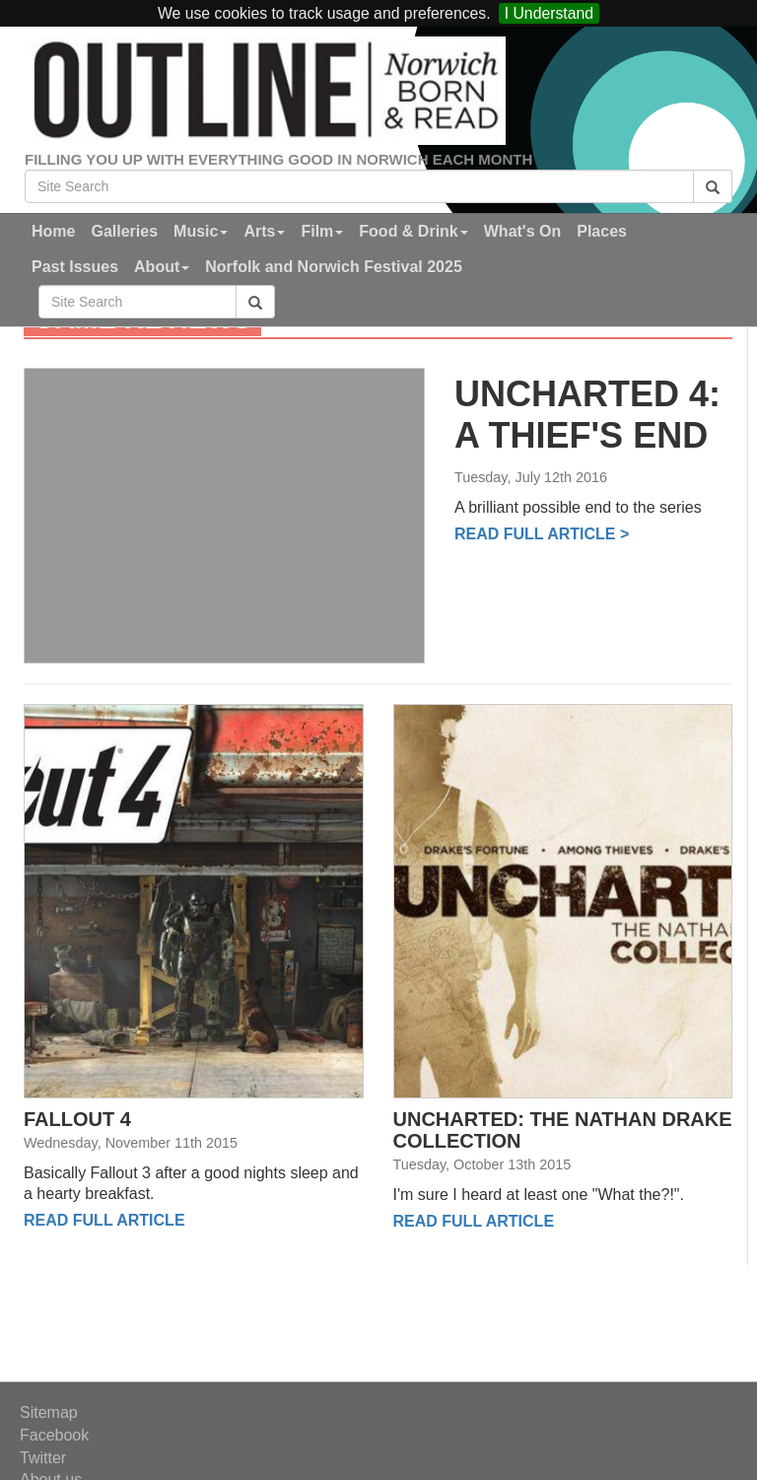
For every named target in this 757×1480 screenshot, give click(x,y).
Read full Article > (541, 534)
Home (53, 231)
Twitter (43, 1457)
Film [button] (322, 231)
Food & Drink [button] (413, 231)
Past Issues (75, 266)
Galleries (124, 231)
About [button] (161, 266)
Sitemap (49, 1412)
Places (602, 231)
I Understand (549, 13)
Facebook (54, 1435)
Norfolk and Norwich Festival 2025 (333, 266)
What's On (522, 231)
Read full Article (104, 1220)
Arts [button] (264, 231)
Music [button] (200, 231)
